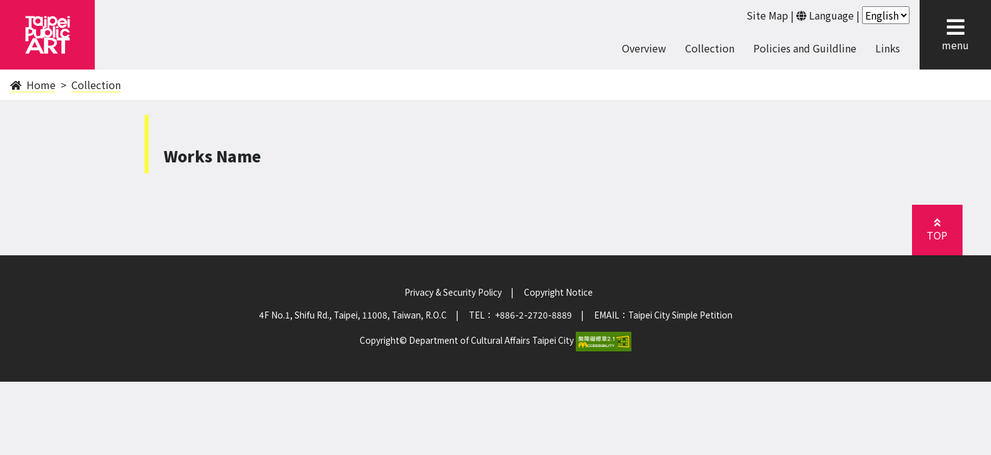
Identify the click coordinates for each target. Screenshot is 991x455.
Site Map (767, 15)
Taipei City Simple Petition (680, 314)
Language (831, 15)
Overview (644, 48)
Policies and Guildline (804, 48)
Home (33, 84)
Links (887, 48)
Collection (709, 48)
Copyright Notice (558, 292)
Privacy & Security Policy (453, 292)
